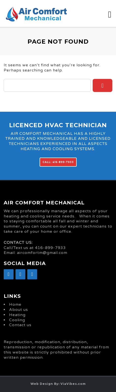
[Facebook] (9, 274)
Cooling (17, 320)
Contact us (20, 324)
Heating (17, 314)
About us (18, 309)
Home (15, 304)
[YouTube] (32, 274)
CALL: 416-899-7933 (58, 162)
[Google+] (20, 274)
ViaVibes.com (73, 384)
